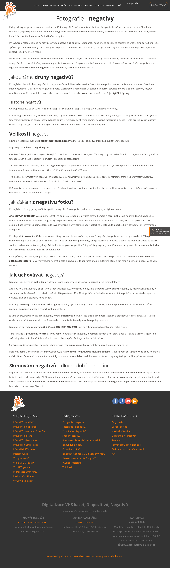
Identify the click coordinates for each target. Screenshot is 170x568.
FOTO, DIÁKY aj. (71, 416)
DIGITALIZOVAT (158, 5)
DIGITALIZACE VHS (85, 522)
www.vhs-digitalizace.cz (58, 556)
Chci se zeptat (161, 233)
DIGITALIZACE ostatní (124, 416)
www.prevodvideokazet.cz (110, 556)
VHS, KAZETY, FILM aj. (26, 416)
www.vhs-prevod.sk (83, 556)
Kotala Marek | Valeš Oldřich (33, 522)
